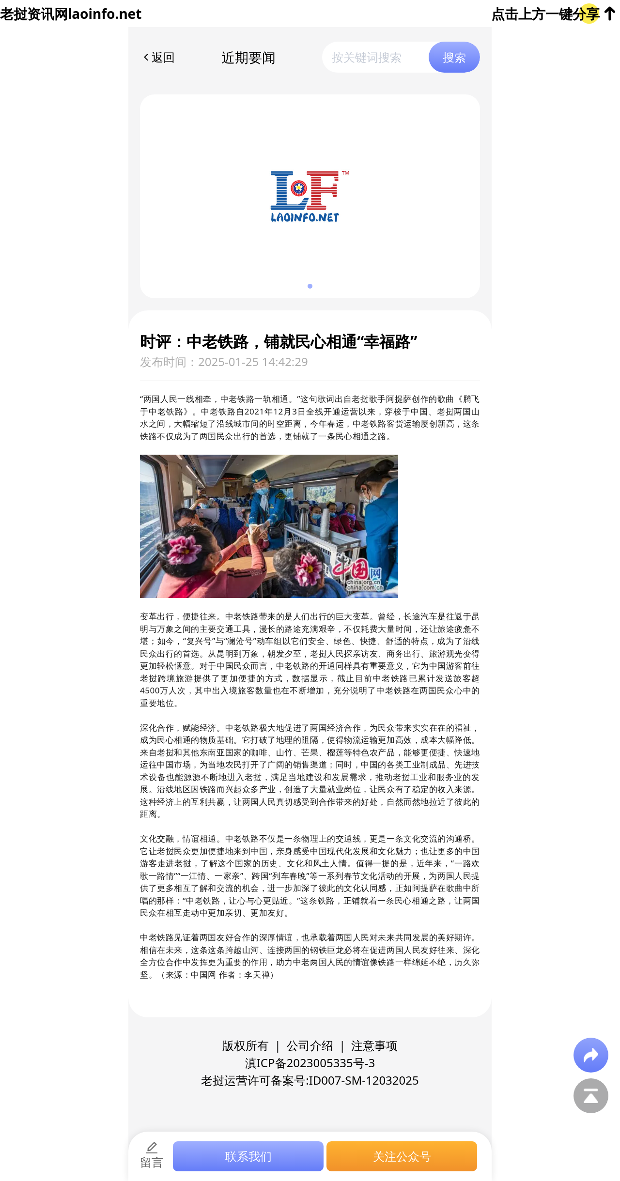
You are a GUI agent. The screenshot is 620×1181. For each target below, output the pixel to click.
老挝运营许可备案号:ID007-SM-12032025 (310, 1080)
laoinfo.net (104, 13)
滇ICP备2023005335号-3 (310, 1063)
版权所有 (245, 1045)
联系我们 (248, 1156)
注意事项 (374, 1045)
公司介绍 (310, 1045)
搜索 (454, 57)
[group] (310, 196)
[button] (310, 286)
